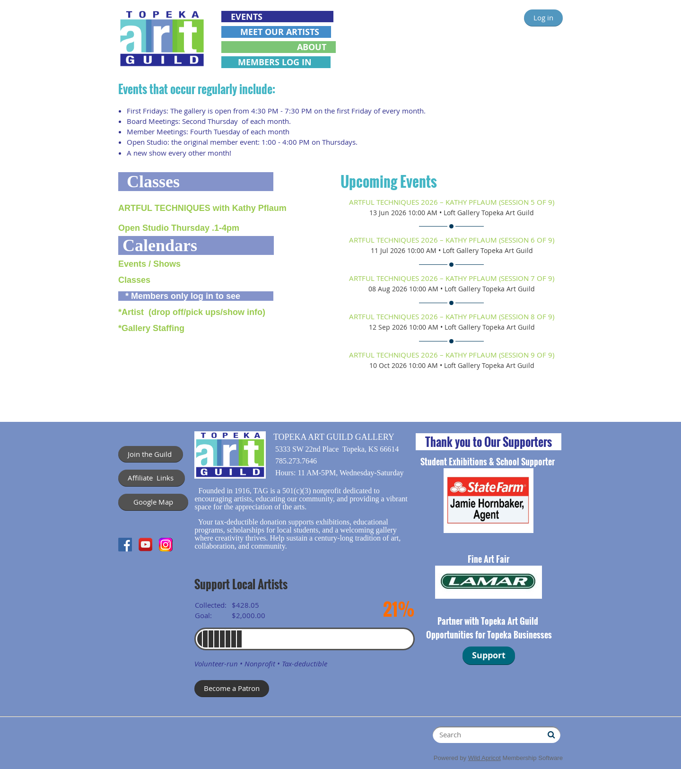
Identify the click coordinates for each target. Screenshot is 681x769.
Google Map (153, 502)
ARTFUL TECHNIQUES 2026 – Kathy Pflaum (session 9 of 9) (451, 354)
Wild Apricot (484, 757)
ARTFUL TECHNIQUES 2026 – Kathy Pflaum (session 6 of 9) (451, 240)
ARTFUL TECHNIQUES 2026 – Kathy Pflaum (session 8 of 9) (451, 316)
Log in (543, 17)
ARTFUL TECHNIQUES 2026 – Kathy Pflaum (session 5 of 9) (451, 202)
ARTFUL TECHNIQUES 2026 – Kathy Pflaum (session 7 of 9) (451, 278)
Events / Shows (149, 264)
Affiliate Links (151, 477)
